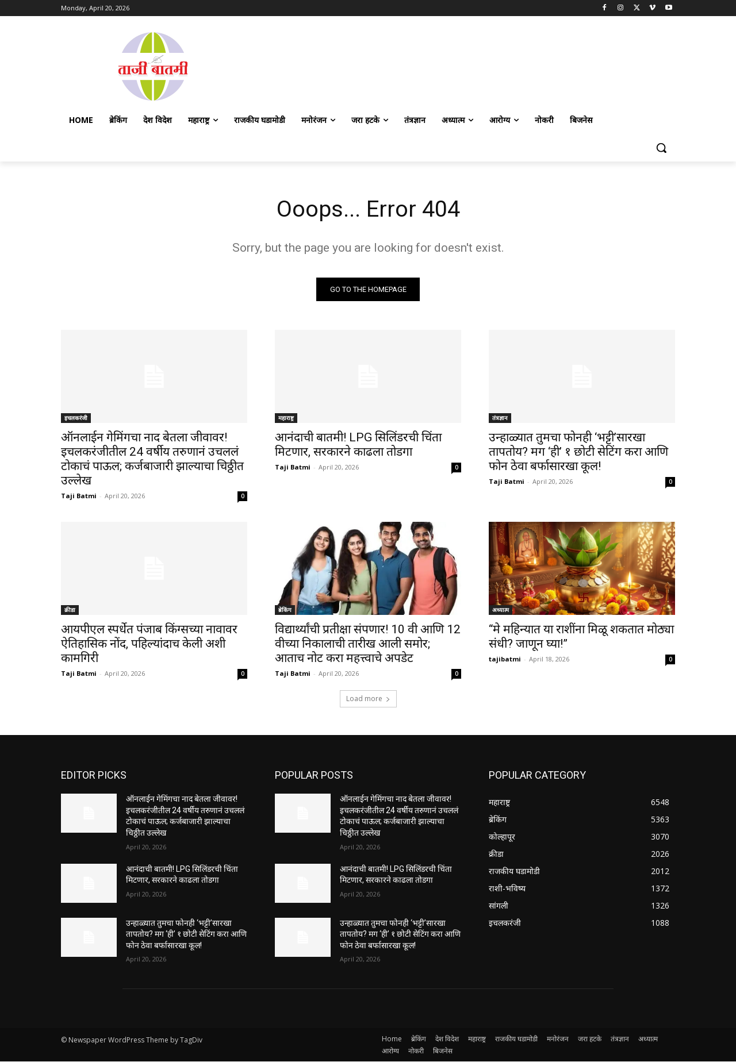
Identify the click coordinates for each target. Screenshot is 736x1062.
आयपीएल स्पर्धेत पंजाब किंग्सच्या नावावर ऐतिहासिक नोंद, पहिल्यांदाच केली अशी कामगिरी (149, 644)
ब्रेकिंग (285, 610)
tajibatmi (505, 659)
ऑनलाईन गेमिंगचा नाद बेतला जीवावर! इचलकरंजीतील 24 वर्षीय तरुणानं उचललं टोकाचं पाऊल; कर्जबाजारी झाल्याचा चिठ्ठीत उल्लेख (152, 459)
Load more (368, 699)
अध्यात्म (500, 610)
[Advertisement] (460, 65)
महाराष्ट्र (286, 418)
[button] (661, 147)
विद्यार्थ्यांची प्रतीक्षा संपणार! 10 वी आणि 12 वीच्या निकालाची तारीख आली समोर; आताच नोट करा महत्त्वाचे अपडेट (368, 644)
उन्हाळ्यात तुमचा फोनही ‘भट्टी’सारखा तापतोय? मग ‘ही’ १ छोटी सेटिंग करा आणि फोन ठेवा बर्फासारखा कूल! (578, 452)
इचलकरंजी (75, 418)
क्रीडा (69, 610)
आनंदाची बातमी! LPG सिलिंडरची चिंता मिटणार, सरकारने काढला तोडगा (358, 445)
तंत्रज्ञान (500, 418)
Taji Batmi (79, 496)
